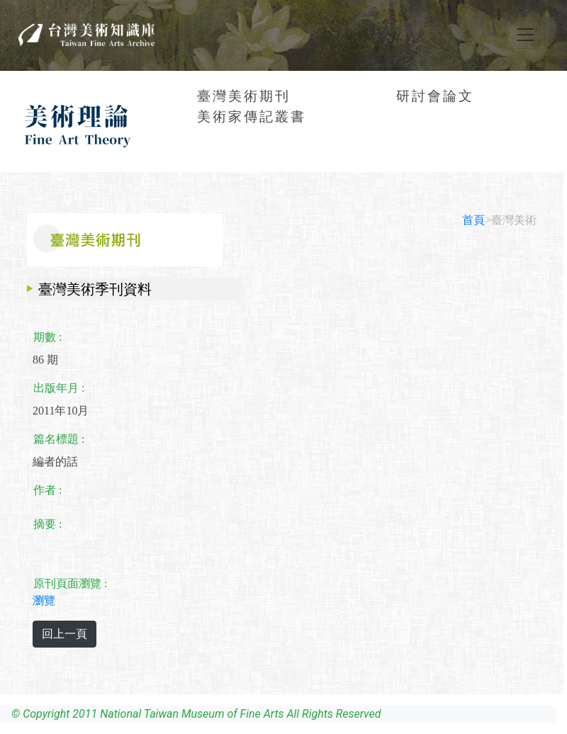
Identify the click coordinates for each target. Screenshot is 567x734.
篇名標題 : (58, 439)
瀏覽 (44, 600)
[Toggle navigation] (525, 35)
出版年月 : (58, 388)
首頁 (473, 220)
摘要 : (47, 524)
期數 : (47, 337)
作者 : (47, 490)
